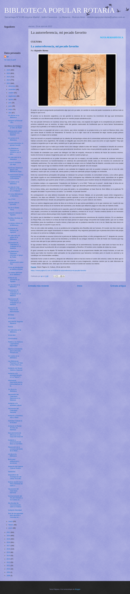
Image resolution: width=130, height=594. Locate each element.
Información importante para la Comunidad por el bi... (15, 383)
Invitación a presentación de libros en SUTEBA (15, 442)
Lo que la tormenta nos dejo (14, 163)
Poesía (10, 327)
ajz (8, 57)
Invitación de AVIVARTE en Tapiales (13, 279)
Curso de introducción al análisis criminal (15, 268)
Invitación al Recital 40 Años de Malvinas (14, 428)
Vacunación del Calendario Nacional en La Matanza (14, 397)
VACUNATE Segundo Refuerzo (15, 322)
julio (10, 103)
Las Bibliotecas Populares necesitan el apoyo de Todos (15, 254)
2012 (8, 562)
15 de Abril (11, 318)
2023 (8, 80)
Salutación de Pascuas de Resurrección (13, 309)
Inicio (79, 286)
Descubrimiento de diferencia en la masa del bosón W (15, 435)
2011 (8, 565)
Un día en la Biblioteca (12, 390)
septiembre (12, 96)
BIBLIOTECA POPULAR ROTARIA (59, 10)
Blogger (77, 589)
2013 (8, 559)
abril (10, 113)
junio (10, 106)
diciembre (12, 86)
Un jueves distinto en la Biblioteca (15, 224)
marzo (10, 521)
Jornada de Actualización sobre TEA (15, 262)
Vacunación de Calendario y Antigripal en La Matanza (14, 245)
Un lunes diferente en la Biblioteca (15, 195)
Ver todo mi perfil (10, 60)
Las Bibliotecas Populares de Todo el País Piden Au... (15, 363)
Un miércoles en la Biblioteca (14, 158)
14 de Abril (11, 335)
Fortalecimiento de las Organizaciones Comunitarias (15, 176)
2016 (8, 549)
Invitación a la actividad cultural (14, 404)
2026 (8, 70)
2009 (8, 572)
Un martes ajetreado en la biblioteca (15, 273)
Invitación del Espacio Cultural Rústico (15, 467)
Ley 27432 (11, 199)
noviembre (12, 89)
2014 (8, 555)
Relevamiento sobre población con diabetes (15, 133)
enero (10, 528)
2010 (8, 569)
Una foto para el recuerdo (13, 203)
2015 (8, 552)
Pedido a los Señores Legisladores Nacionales (15, 344)
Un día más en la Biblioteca (14, 286)
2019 (8, 539)
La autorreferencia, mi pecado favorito (15, 144)
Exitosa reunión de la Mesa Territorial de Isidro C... (15, 484)
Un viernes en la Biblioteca (13, 116)
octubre (11, 93)
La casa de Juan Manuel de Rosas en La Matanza (15, 189)
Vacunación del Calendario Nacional (13, 410)
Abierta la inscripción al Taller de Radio (15, 127)
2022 (8, 83)
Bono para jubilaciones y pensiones (13, 461)
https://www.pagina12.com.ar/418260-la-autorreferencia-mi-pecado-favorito (58, 270)
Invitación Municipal (15, 510)
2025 (8, 73)
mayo (10, 109)
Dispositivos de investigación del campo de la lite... (15, 476)
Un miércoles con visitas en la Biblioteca (14, 237)
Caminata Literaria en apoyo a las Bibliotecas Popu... (15, 169)
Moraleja (11, 315)
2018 (8, 542)
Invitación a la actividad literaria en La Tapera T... (15, 375)
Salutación (11, 471)
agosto (10, 99)
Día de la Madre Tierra (13, 208)
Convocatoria (12, 338)
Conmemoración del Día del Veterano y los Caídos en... (15, 498)
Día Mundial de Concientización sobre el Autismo (14, 505)
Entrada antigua (118, 286)
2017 (8, 545)
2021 (8, 532)
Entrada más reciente (38, 286)
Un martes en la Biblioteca (13, 183)
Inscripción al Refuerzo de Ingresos (13, 230)
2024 (8, 77)
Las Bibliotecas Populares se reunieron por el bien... (14, 151)
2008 (8, 575)
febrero (11, 525)
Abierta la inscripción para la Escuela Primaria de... (15, 350)
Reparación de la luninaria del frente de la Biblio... (15, 449)
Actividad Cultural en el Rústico (15, 422)
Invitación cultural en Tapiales (15, 214)
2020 (8, 535)
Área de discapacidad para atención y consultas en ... (15, 515)
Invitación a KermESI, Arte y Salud (15, 416)
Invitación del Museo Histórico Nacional (15, 369)
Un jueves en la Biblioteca (13, 139)
